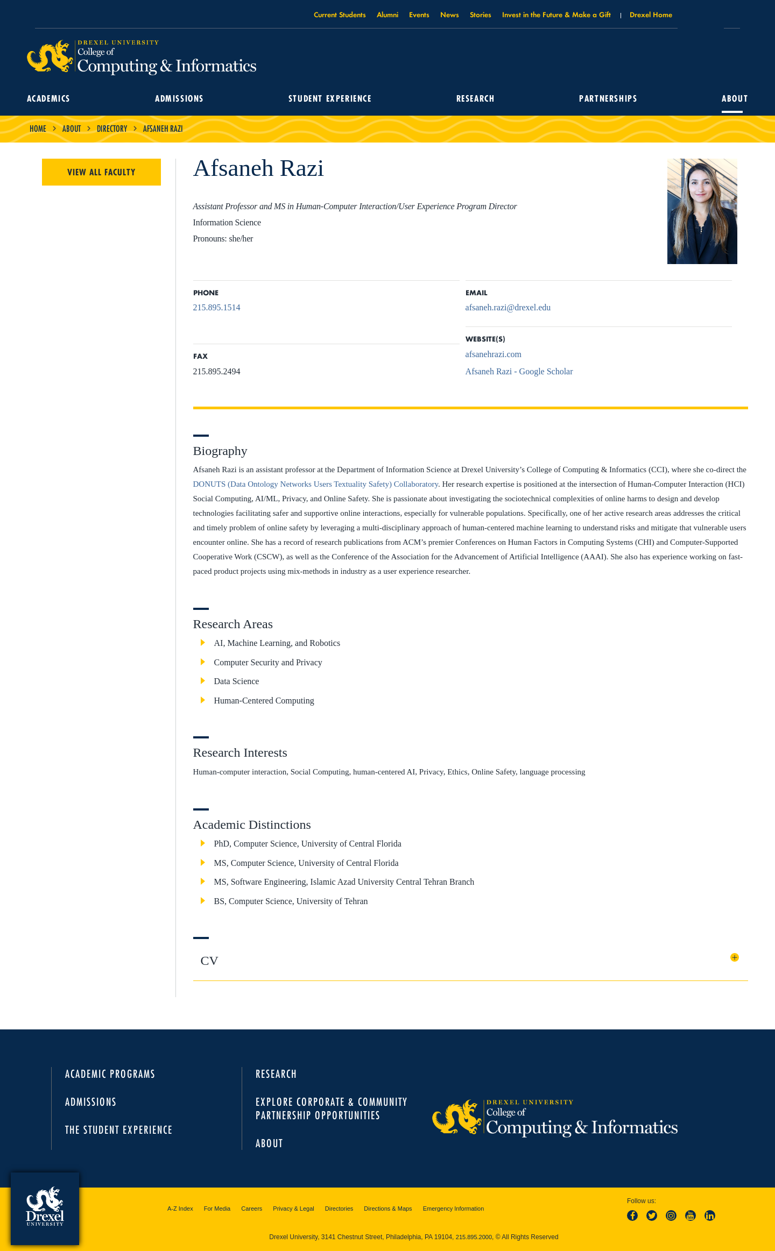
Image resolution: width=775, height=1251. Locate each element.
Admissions (181, 99)
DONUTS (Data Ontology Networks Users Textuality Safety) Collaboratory (316, 484)
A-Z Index (180, 1208)
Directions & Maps (388, 1208)
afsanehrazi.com (494, 354)
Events (419, 14)
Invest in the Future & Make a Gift (556, 14)
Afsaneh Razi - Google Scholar (519, 371)
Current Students (340, 14)
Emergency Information (453, 1208)
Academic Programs (110, 1074)
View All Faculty (101, 172)
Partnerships (606, 99)
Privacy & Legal (293, 1208)
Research (474, 99)
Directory (112, 128)
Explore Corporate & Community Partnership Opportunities (332, 1108)
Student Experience (330, 99)
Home (38, 128)
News (449, 14)
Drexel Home (651, 14)
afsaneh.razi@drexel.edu (508, 307)
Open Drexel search (701, 17)
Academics (51, 99)
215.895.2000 (474, 1237)
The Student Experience (119, 1129)
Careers (251, 1208)
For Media (217, 1208)
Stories (480, 14)
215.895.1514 (217, 307)
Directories (339, 1208)
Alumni (387, 14)
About (732, 99)
